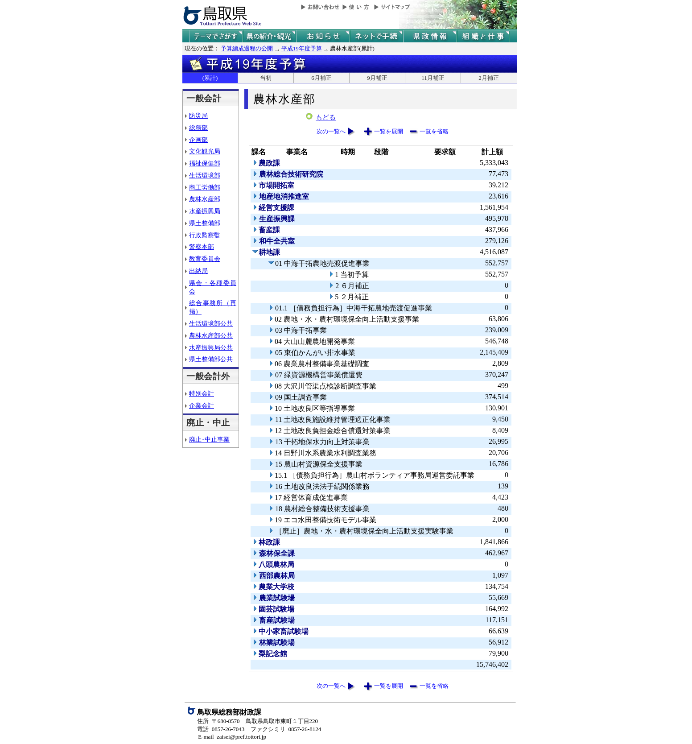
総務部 (198, 127)
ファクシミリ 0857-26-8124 (286, 729)
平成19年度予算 (301, 48)
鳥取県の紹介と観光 (269, 36)
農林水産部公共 (211, 335)
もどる (326, 117)
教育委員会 (204, 258)
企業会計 (201, 405)
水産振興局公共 (211, 347)
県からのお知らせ (323, 36)
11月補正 (433, 77)
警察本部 (201, 246)
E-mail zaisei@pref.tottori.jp (232, 736)
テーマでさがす (216, 36)
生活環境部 (204, 175)
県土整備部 (204, 223)
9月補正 (377, 77)
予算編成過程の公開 (247, 48)
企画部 (198, 139)
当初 (266, 77)
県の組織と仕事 (483, 36)
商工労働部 (204, 187)
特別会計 (201, 393)
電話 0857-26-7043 (220, 729)
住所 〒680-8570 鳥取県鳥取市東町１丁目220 (257, 721)
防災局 (198, 115)
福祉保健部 (204, 163)
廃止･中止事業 (209, 439)
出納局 (198, 270)
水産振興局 (204, 211)
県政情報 (430, 36)
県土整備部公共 (211, 359)
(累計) (210, 77)
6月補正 (321, 77)
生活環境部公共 (211, 323)
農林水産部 (204, 199)
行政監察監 (204, 235)
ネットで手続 (376, 36)
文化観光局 (204, 151)
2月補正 (488, 77)
